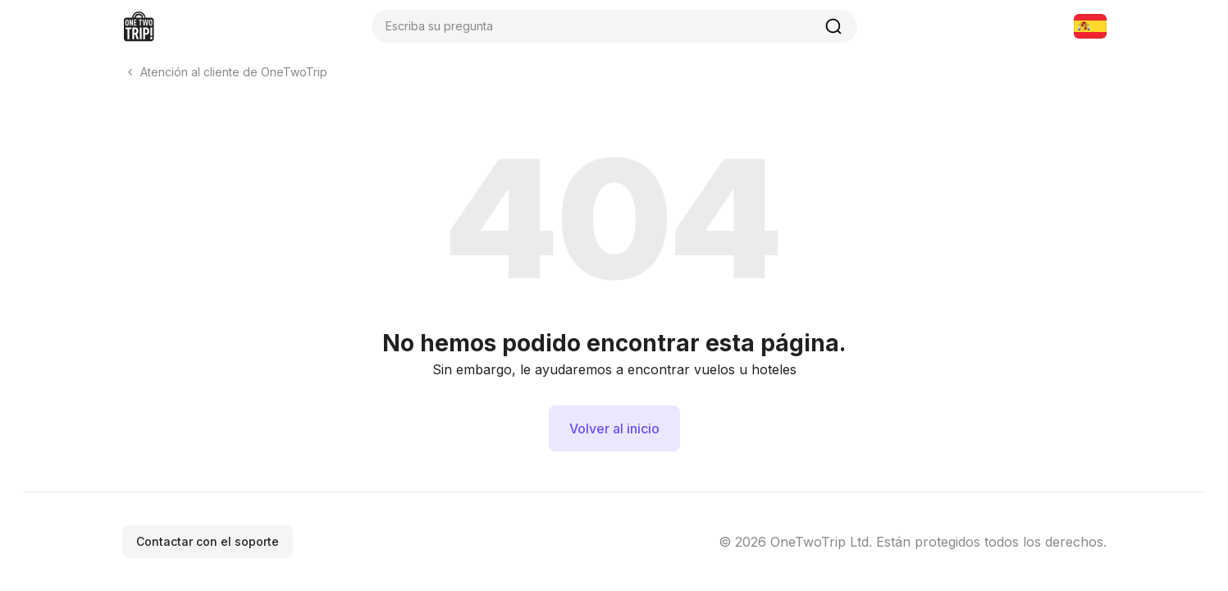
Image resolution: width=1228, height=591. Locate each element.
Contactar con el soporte (207, 541)
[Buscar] (833, 26)
